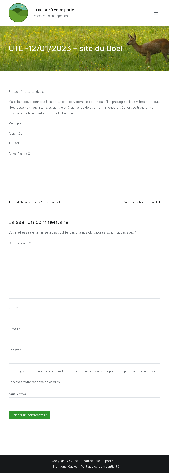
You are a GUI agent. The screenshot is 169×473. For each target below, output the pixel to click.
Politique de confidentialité (100, 467)
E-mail (14, 329)
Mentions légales (65, 467)
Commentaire (20, 243)
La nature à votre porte (53, 9)
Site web (15, 350)
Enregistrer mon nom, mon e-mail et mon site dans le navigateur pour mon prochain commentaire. (86, 371)
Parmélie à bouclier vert (140, 202)
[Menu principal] (156, 13)
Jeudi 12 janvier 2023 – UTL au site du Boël (43, 202)
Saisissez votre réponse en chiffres (34, 382)
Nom (13, 308)
